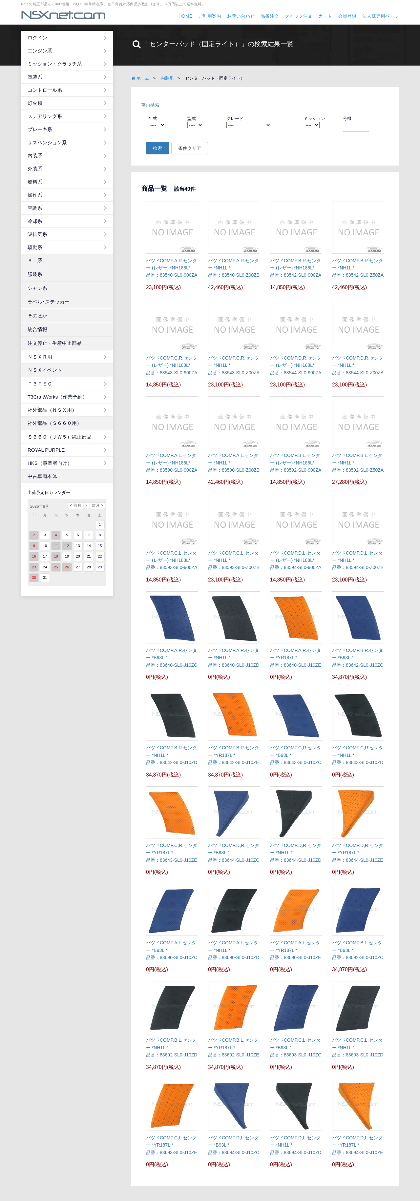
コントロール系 (45, 90)
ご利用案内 (209, 16)
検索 (157, 148)
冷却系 (35, 221)
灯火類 (35, 103)
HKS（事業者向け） (50, 463)
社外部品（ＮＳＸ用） (52, 410)
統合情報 (37, 329)
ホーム (140, 78)
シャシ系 (37, 288)
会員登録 (347, 16)
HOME (185, 16)
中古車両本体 (42, 476)
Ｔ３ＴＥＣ (40, 383)
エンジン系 (40, 50)
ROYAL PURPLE (46, 450)
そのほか (37, 315)
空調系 (35, 208)
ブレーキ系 (40, 129)
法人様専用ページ (380, 16)
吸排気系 (37, 234)
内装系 (35, 155)
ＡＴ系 (35, 260)
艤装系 (35, 274)
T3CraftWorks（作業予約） (57, 397)
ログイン (37, 37)
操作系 (35, 195)
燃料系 (35, 182)
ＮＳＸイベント (45, 370)
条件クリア (189, 148)
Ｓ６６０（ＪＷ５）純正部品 (60, 437)
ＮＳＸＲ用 (40, 357)
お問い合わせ (241, 16)
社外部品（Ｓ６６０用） (55, 423)
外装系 (35, 168)
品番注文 (270, 16)
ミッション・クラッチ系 (55, 64)
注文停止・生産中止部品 (55, 343)
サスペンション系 (47, 142)
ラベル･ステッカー (49, 302)
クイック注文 (298, 16)
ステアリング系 (45, 116)
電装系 (35, 77)
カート (325, 16)
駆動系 (35, 247)
